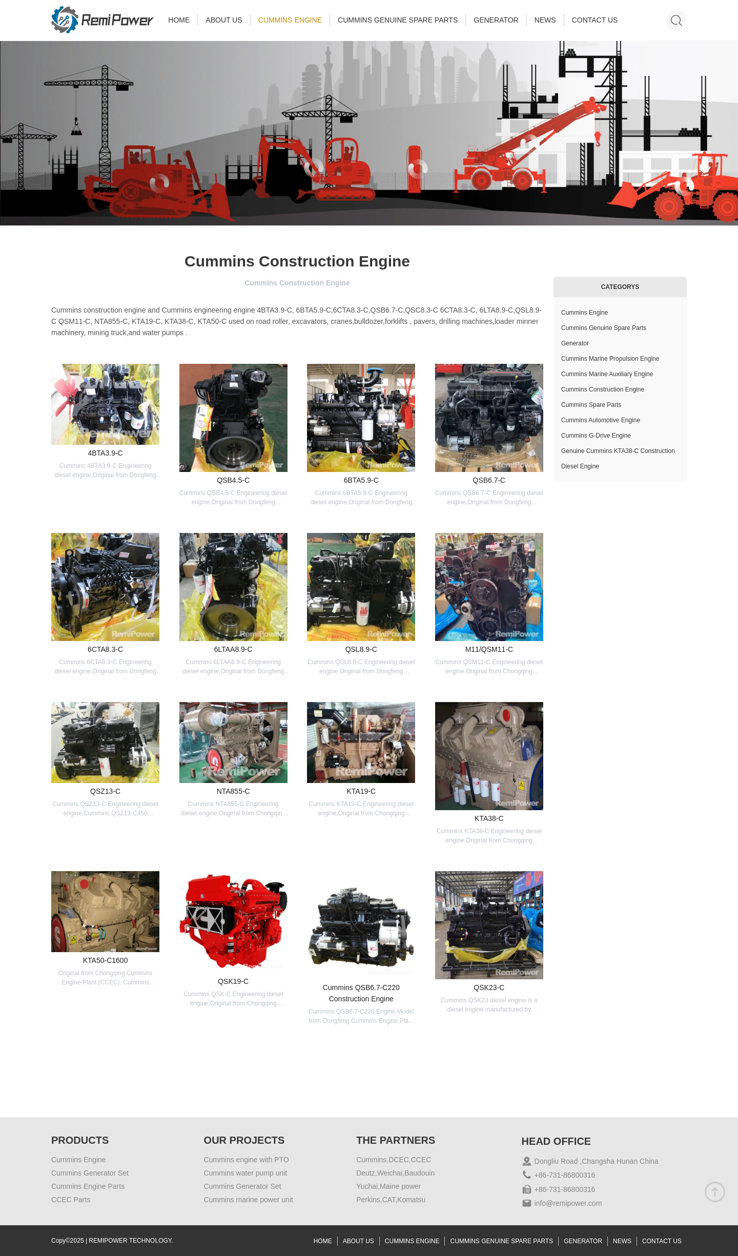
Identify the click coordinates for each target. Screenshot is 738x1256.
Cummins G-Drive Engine (596, 435)
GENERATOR (496, 20)
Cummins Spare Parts (591, 404)
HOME (179, 20)
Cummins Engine (584, 312)
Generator (575, 343)
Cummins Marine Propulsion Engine (610, 358)
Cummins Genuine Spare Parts (603, 328)
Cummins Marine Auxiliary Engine (607, 374)
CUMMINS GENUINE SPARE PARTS (398, 20)
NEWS (545, 20)
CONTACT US (595, 20)
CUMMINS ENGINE (290, 20)
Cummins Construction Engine (602, 389)
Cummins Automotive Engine (600, 420)
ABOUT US (224, 20)
